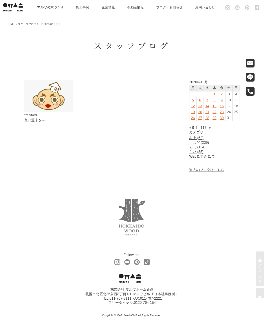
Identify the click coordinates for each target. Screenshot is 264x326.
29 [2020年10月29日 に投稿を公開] (214, 118)
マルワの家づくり (51, 7)
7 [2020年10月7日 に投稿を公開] (207, 100)
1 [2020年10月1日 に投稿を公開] (215, 94)
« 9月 (193, 127)
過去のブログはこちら (206, 170)
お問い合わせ (206, 7)
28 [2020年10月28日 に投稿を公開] (207, 118)
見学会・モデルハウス (260, 269)
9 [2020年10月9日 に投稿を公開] (222, 100)
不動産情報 (137, 7)
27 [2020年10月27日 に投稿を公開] (200, 118)
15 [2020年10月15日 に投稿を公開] (214, 106)
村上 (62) (196, 138)
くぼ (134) (197, 147)
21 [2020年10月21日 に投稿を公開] (207, 112)
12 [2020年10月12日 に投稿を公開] (193, 106)
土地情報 (260, 293)
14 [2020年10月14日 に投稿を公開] (207, 106)
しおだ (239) (199, 142)
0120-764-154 (145, 303)
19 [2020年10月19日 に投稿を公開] (193, 112)
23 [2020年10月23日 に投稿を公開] (222, 112)
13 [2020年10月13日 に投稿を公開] (200, 106)
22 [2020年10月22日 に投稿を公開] (214, 112)
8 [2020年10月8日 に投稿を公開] (215, 100)
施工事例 (84, 7)
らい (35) (196, 152)
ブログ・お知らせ (171, 7)
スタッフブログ (27, 24)
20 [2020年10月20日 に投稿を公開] (200, 112)
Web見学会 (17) (201, 156)
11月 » (206, 127)
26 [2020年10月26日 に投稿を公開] (193, 118)
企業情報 (109, 7)
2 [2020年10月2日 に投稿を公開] (222, 94)
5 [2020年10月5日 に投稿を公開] (193, 100)
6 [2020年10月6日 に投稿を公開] (200, 100)
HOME (11, 24)
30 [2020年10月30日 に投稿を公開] (222, 118)
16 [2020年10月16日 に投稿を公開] (222, 106)
